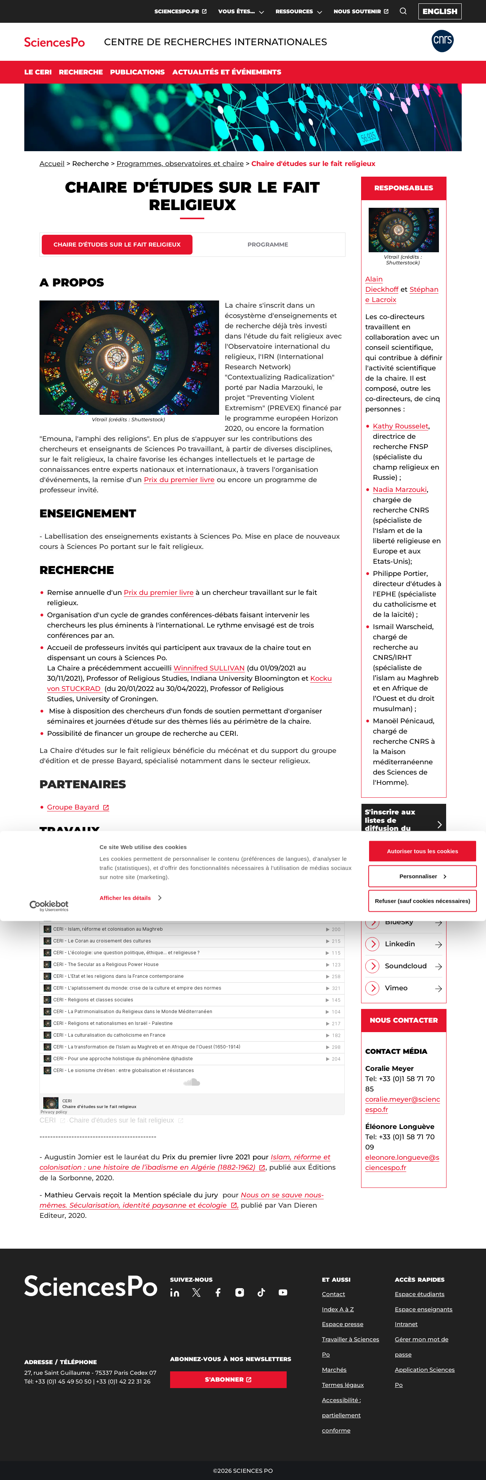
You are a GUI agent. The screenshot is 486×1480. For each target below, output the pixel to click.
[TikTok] (261, 1292)
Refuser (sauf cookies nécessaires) (422, 1459)
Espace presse (342, 1324)
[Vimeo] (413, 988)
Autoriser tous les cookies (422, 1410)
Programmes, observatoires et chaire (180, 164)
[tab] (117, 245)
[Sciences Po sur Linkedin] (175, 1292)
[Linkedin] (413, 944)
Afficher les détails (125, 1456)
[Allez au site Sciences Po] (54, 44)
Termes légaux (343, 1384)
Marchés (334, 1369)
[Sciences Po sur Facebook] (218, 1292)
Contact (333, 1294)
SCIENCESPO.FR (177, 11)
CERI (47, 1120)
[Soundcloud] (413, 966)
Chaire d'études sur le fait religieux (121, 1120)
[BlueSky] (413, 922)
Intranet (406, 1324)
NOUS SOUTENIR (357, 11)
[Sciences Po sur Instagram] (240, 1292)
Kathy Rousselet (400, 426)
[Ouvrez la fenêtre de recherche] (403, 11)
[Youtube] (283, 1292)
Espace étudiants (420, 1294)
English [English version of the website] (440, 11)
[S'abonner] (228, 1379)
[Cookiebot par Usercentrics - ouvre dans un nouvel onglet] (49, 1465)
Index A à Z (338, 1309)
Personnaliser (422, 1435)
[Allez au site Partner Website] (442, 42)
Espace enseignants (424, 1309)
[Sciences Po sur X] (196, 1292)
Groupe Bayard (73, 807)
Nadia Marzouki (400, 489)
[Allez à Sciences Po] (90, 1286)
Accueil (52, 164)
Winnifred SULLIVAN (209, 668)
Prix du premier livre (179, 480)
